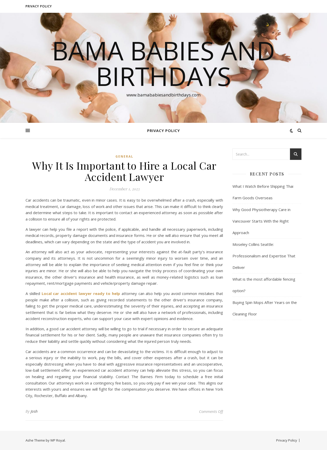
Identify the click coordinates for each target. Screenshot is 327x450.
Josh (34, 411)
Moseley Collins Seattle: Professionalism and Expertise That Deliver (263, 256)
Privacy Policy (39, 6)
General (124, 156)
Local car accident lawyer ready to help (81, 293)
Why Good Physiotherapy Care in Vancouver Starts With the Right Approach (261, 221)
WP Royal (57, 440)
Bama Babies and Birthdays (163, 63)
